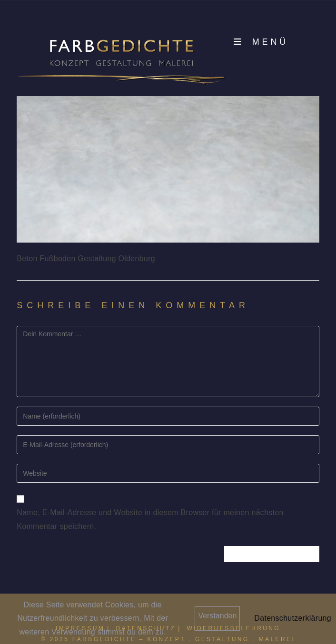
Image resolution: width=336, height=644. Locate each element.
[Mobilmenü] (261, 42)
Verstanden (217, 616)
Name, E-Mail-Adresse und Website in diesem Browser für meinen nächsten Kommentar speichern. (150, 519)
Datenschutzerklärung (292, 618)
